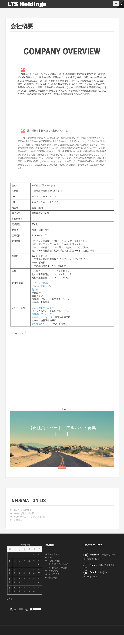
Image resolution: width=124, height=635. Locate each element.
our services (54, 561)
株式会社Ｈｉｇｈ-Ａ (42, 317)
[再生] (11, 609)
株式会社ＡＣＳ (39, 323)
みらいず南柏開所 (23, 510)
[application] (24, 609)
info (50, 557)
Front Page (53, 554)
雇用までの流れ (59, 567)
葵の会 (35, 289)
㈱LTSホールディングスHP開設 (29, 516)
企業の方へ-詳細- (60, 564)
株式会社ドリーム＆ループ (45, 307)
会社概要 (52, 577)
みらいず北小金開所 (24, 513)
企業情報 (18, 520)
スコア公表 (54, 574)
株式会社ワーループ (42, 314)
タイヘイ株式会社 (41, 283)
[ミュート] (31, 609)
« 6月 (9, 599)
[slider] (21, 609)
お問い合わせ (55, 571)
